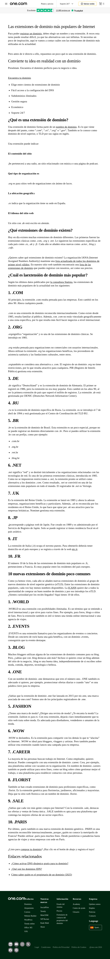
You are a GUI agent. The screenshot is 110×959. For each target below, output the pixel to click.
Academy (76, 904)
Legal (37, 947)
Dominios (28, 904)
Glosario (76, 912)
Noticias (92, 912)
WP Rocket (44, 919)
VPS (26, 931)
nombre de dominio (66, 126)
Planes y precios (47, 4)
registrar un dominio (31, 33)
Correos (27, 912)
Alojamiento (29, 908)
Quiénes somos (95, 904)
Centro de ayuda (79, 908)
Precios (59, 911)
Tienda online (29, 924)
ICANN (72, 587)
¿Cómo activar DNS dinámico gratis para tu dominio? (39, 863)
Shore (42, 927)
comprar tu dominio (31, 849)
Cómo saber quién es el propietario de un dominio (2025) (41, 874)
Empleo (92, 908)
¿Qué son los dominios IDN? (26, 869)
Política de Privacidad (61, 947)
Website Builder (30, 916)
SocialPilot (44, 907)
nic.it (74, 549)
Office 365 (28, 928)
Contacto (92, 916)
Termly (43, 911)
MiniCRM (44, 915)
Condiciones (46, 947)
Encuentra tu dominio (19, 78)
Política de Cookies (79, 947)
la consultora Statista (61, 282)
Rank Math (44, 923)
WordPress (28, 920)
